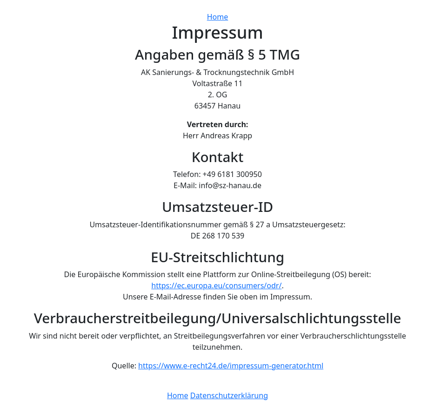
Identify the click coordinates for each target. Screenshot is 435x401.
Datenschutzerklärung (229, 395)
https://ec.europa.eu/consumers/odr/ (216, 285)
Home (217, 17)
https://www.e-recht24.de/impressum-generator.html (230, 365)
